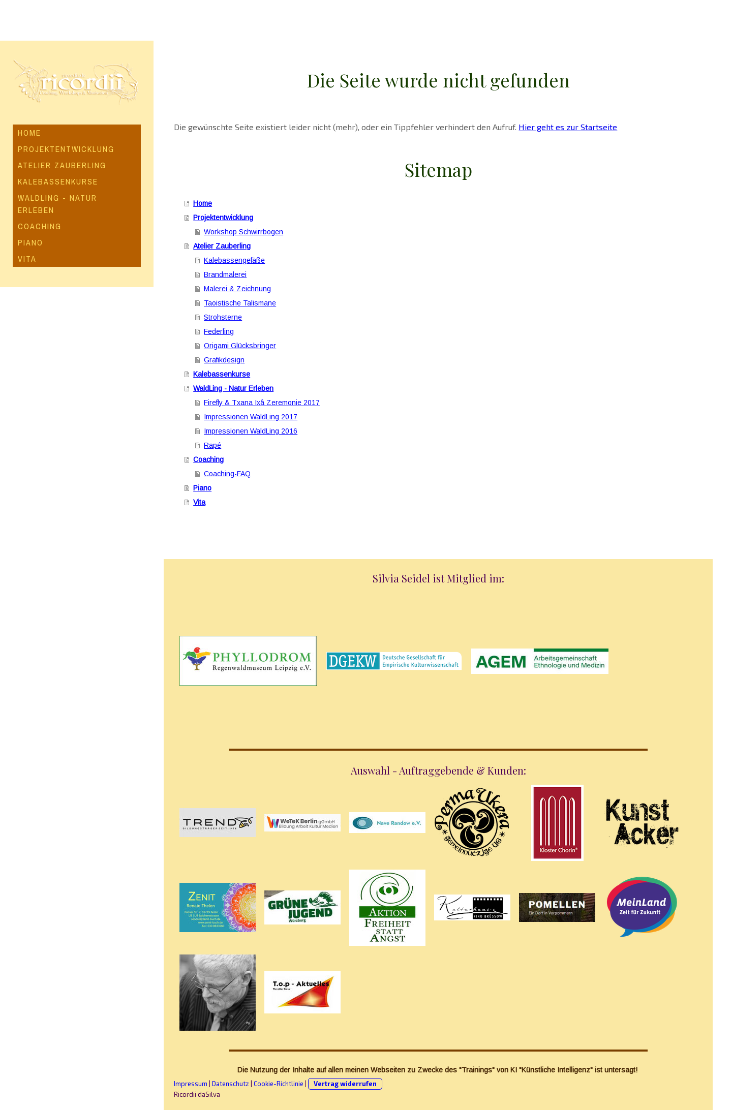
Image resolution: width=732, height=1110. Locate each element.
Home (29, 132)
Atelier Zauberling (62, 165)
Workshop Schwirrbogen (243, 232)
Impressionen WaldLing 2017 (250, 417)
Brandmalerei (225, 274)
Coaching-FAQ (227, 474)
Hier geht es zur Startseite (567, 127)
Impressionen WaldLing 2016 (250, 431)
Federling (219, 331)
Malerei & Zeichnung (237, 289)
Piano (30, 242)
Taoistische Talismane (240, 303)
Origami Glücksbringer (240, 346)
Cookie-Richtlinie (278, 1084)
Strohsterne (223, 317)
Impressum (190, 1084)
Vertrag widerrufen (345, 1084)
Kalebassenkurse (58, 181)
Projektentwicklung (66, 149)
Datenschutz (230, 1084)
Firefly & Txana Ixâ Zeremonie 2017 (262, 402)
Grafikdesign (224, 360)
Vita (27, 258)
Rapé (212, 445)
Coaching (40, 226)
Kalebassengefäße (234, 260)
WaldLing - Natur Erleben (57, 203)
